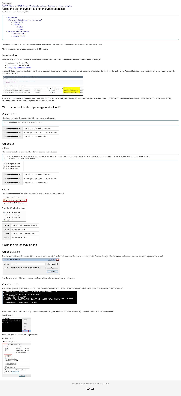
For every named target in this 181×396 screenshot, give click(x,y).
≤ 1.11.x (20, 29)
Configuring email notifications (19, 67)
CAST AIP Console (9, 6)
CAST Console (23, 6)
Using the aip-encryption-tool (18, 31)
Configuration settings (38, 6)
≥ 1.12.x (20, 27)
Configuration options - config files (60, 6)
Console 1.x (17, 24)
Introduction (12, 18)
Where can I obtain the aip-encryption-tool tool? (25, 20)
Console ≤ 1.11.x (19, 36)
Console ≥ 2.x (18, 22)
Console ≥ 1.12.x (19, 34)
